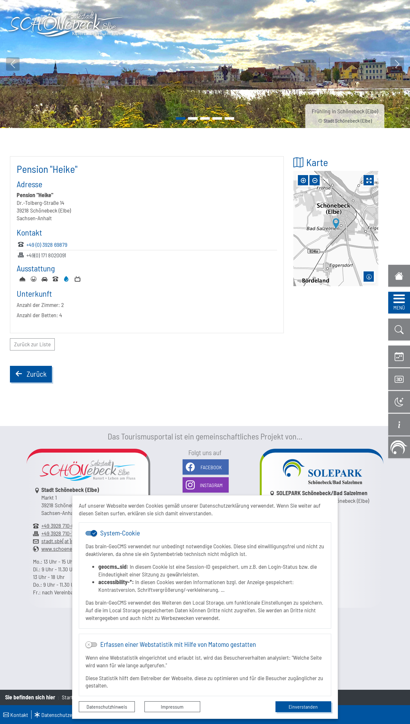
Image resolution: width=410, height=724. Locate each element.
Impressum (172, 707)
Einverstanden (303, 707)
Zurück (30, 375)
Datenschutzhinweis (106, 707)
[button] (399, 330)
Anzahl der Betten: (37, 314)
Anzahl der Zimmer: (38, 304)
